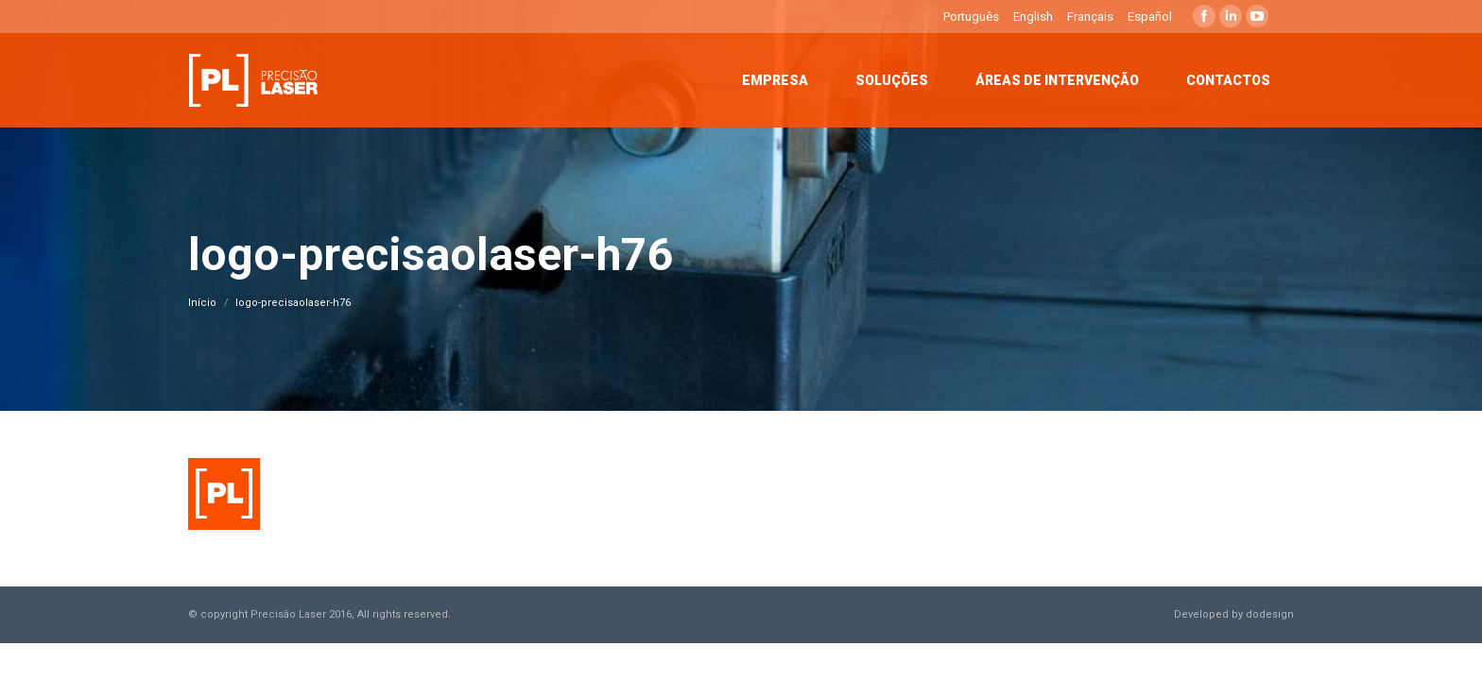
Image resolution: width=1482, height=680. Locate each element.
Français (1090, 16)
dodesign (1270, 614)
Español (1150, 16)
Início (202, 303)
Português (971, 16)
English (1033, 16)
